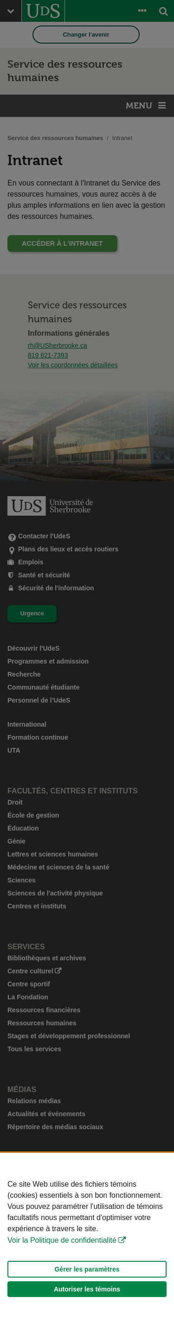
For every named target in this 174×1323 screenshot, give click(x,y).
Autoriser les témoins (87, 1289)
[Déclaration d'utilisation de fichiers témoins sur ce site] (87, 1238)
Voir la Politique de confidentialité (61, 1240)
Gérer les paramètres (86, 1269)
